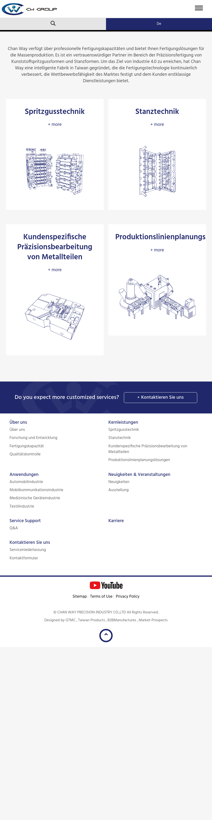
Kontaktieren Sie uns (162, 397)
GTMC (71, 620)
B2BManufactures (121, 620)
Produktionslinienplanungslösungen (139, 460)
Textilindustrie (22, 506)
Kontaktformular (24, 558)
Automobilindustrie (26, 482)
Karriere (116, 521)
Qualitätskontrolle (25, 454)
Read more (12, 714)
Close (5, 650)
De (159, 24)
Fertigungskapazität (27, 446)
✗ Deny (7, 670)
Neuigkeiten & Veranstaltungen (139, 474)
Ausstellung (118, 490)
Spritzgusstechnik (123, 430)
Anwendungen (24, 474)
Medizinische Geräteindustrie (35, 498)
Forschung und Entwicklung (33, 438)
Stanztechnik (119, 438)
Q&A (14, 528)
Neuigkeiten (118, 482)
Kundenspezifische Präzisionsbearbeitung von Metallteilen (147, 449)
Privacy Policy (127, 596)
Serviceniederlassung (28, 550)
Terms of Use (101, 596)
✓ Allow (8, 663)
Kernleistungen (123, 422)
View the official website (49, 714)
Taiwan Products (91, 620)
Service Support (25, 521)
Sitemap (79, 596)
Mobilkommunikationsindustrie (36, 490)
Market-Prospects (153, 620)
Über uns (18, 422)
